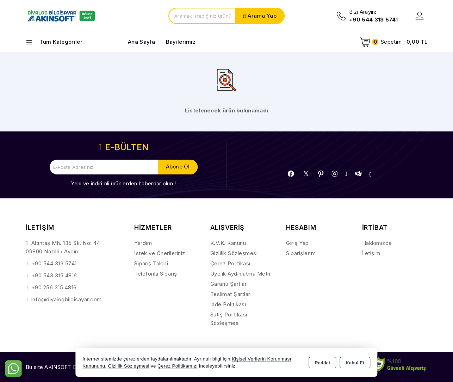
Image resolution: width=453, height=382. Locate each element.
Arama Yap (262, 15)
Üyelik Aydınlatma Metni (241, 273)
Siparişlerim (301, 253)
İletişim (371, 253)
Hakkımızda (377, 243)
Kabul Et (355, 363)
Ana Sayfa (141, 41)
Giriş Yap (297, 243)
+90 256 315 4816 (54, 287)
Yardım (143, 243)
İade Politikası (228, 304)
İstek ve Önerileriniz (159, 253)
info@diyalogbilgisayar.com (66, 299)
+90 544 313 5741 (54, 263)
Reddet (322, 363)
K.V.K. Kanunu (228, 243)
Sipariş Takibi (151, 263)
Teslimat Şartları (231, 294)
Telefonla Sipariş (155, 273)
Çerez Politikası (230, 263)
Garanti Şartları (229, 284)
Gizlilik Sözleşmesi (234, 253)
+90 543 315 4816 (54, 275)
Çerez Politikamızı (177, 366)
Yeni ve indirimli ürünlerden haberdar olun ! (123, 183)
